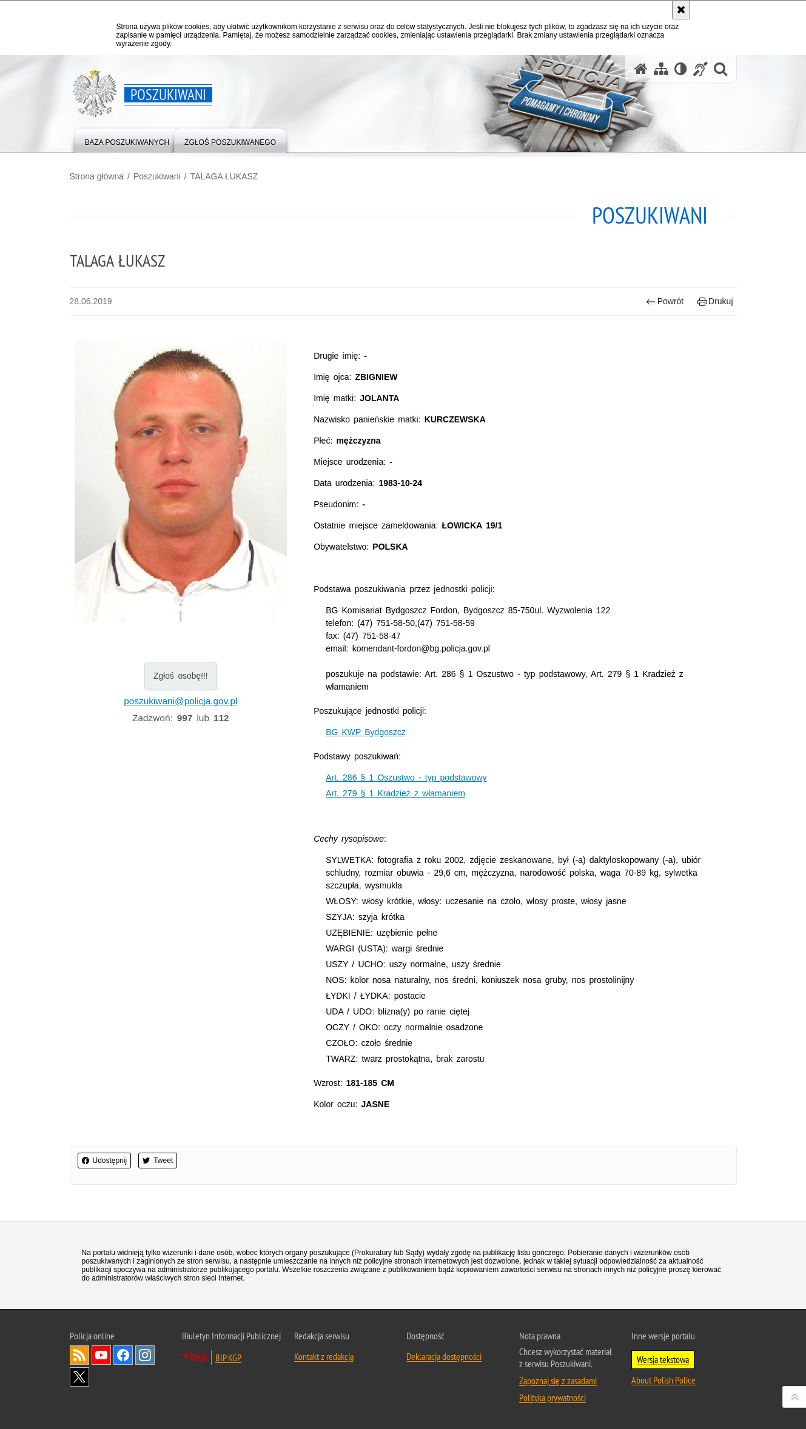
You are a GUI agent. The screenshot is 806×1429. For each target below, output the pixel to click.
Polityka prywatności (552, 1397)
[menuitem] (127, 140)
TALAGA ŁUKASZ (224, 176)
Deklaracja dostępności (444, 1356)
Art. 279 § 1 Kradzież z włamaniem (395, 793)
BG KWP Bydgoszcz (366, 732)
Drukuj (715, 301)
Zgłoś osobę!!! (180, 676)
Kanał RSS (79, 1355)
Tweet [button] (158, 1160)
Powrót (664, 301)
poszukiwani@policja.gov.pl (180, 701)
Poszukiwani (157, 176)
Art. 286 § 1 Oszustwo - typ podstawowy (406, 777)
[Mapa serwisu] (661, 68)
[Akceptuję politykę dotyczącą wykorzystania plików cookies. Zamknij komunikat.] (681, 9)
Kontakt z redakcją (324, 1356)
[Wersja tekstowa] (680, 68)
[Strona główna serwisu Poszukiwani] (641, 68)
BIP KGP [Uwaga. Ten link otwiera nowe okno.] (228, 1357)
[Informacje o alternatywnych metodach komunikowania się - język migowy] (700, 68)
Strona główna (97, 176)
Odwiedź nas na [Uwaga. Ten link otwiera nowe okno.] (101, 1355)
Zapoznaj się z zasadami (558, 1380)
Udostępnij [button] (104, 1160)
